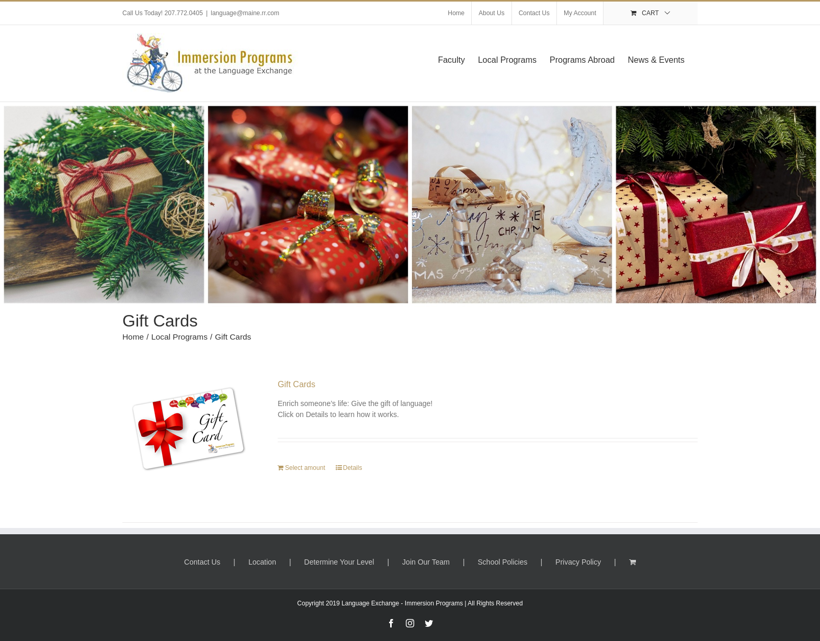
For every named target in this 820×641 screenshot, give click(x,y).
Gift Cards (296, 384)
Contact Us (202, 562)
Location (262, 562)
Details (352, 467)
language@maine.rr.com (245, 13)
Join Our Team (426, 562)
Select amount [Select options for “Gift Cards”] (305, 467)
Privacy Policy (578, 562)
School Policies (503, 562)
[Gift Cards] (188, 437)
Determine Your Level (339, 562)
